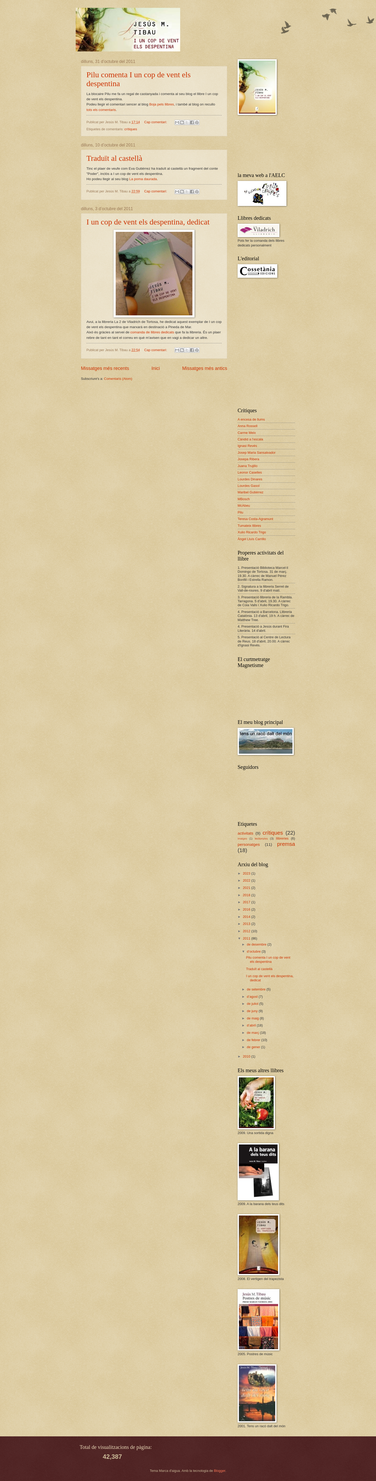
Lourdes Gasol (249, 486)
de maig (253, 1018)
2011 (247, 938)
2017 (247, 902)
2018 (247, 895)
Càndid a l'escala (250, 439)
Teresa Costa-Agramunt (255, 519)
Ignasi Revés (247, 446)
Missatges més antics (204, 368)
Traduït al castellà (114, 158)
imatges (242, 838)
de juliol (253, 1004)
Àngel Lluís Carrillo (252, 539)
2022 (247, 880)
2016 (247, 909)
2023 (247, 873)
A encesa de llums (251, 419)
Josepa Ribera (248, 459)
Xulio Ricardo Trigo (252, 532)
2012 (247, 931)
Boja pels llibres (161, 104)
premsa (286, 844)
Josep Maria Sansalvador (256, 453)
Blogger (219, 1471)
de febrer (254, 1040)
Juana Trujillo (247, 466)
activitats (245, 833)
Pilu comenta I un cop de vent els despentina (268, 959)
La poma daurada (143, 179)
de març (253, 1033)
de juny (252, 1011)
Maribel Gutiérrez (250, 492)
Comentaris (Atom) (118, 379)
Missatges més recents (105, 368)
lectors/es (261, 838)
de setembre (256, 989)
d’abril (252, 1025)
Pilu (240, 512)
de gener (254, 1047)
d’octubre (254, 951)
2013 (247, 924)
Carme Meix (247, 433)
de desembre (257, 944)
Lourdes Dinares (250, 479)
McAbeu (244, 506)
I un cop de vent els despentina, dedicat (148, 221)
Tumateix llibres (249, 526)
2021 (247, 888)
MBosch (244, 499)
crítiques (130, 129)
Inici (155, 368)
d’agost (252, 997)
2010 (247, 1056)
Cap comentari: (156, 122)
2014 (247, 917)
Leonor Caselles (250, 472)
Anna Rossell (247, 426)
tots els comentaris (101, 110)
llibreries (282, 838)
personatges (249, 844)
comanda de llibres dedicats (152, 332)
